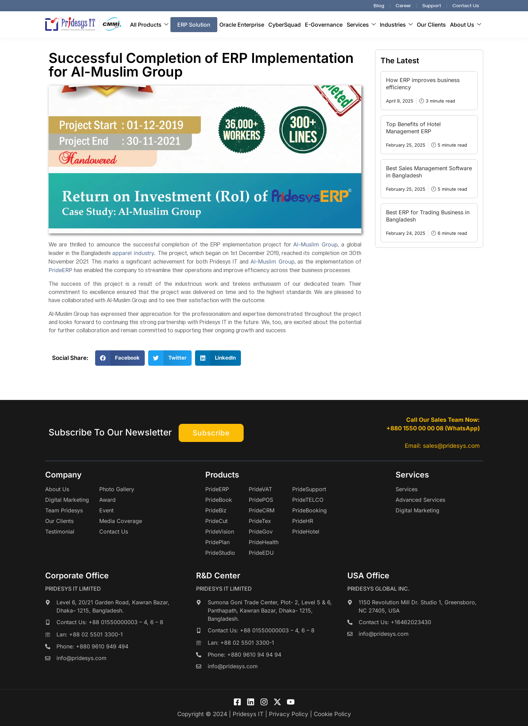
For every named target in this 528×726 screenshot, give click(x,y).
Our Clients (431, 24)
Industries (396, 24)
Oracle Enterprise (241, 24)
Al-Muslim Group (315, 244)
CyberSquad (284, 24)
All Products (149, 24)
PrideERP (61, 270)
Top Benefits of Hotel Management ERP (413, 128)
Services (361, 24)
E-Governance (324, 24)
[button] (120, 358)
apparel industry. (134, 253)
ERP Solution (193, 24)
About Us (465, 24)
